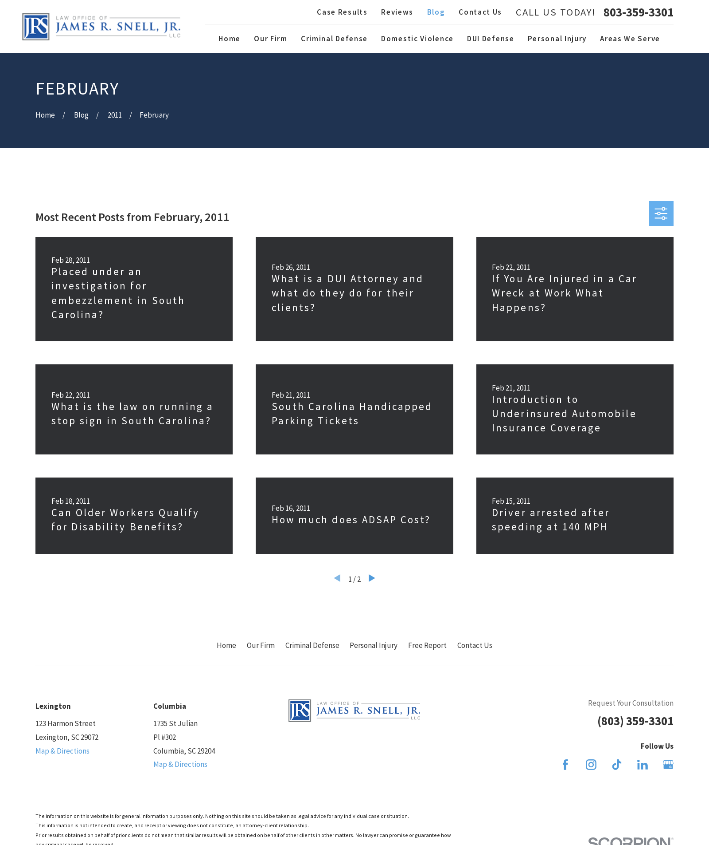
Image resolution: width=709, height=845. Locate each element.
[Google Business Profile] (668, 764)
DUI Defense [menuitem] (490, 38)
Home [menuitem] (229, 38)
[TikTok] (617, 764)
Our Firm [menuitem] (271, 38)
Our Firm (261, 645)
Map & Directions (62, 751)
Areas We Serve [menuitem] (630, 38)
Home (226, 645)
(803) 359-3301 (635, 720)
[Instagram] (591, 764)
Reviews (397, 12)
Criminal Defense (312, 645)
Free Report (427, 645)
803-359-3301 (639, 12)
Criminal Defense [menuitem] (334, 38)
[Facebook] (565, 764)
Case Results (342, 12)
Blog (436, 12)
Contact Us (480, 12)
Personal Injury (373, 645)
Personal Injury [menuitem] (557, 38)
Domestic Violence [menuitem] (417, 38)
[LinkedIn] (642, 764)
